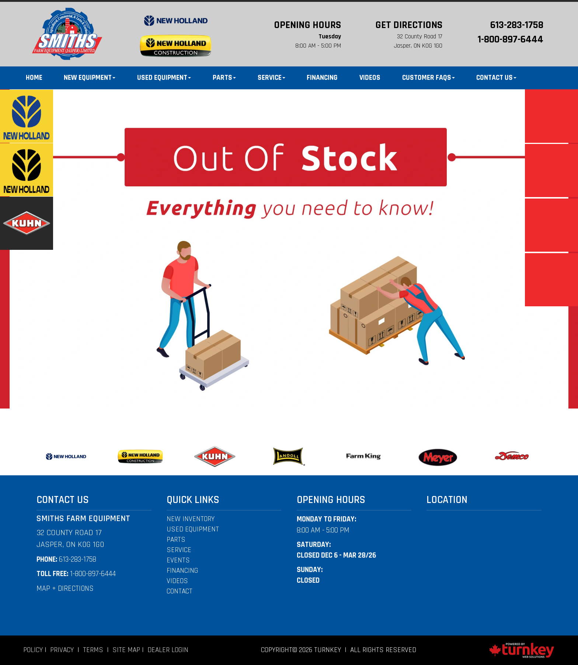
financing (182, 570)
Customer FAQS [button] (428, 77)
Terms (93, 650)
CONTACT (179, 591)
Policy (33, 650)
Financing (322, 77)
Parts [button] (224, 77)
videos (177, 581)
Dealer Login (167, 650)
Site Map (126, 650)
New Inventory (191, 519)
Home (34, 77)
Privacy (62, 650)
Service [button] (271, 77)
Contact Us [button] (496, 77)
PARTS (176, 539)
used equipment (193, 529)
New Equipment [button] (89, 77)
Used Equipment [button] (164, 77)
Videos (369, 77)
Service (179, 550)
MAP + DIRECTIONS (65, 588)
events (178, 560)
